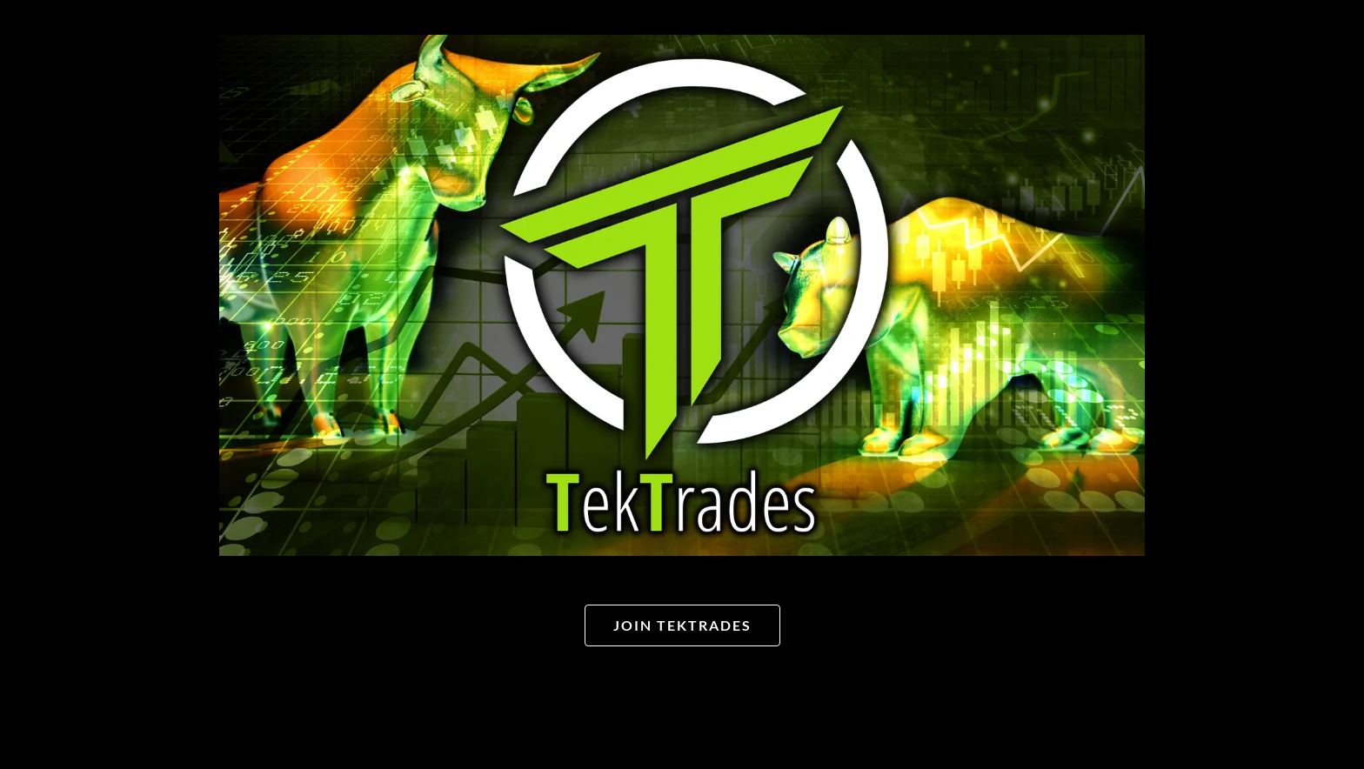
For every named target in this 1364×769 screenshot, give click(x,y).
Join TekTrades (682, 625)
